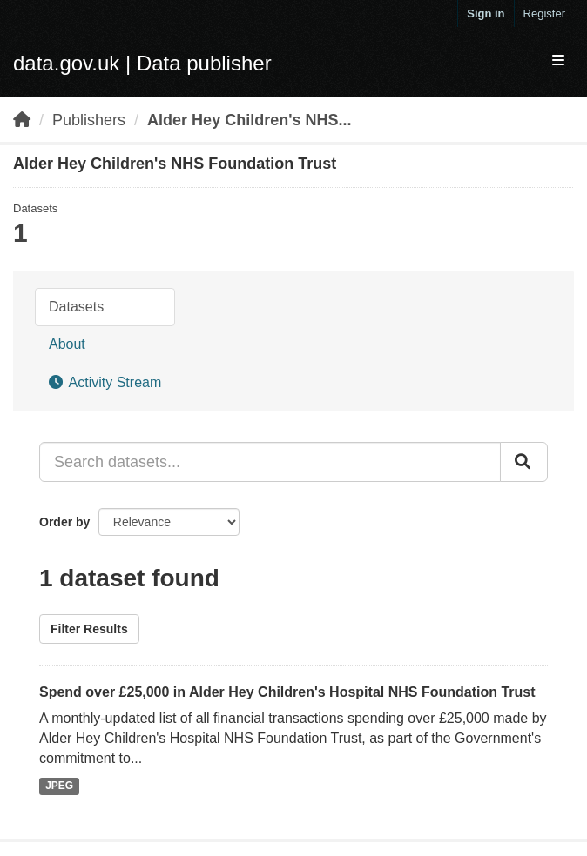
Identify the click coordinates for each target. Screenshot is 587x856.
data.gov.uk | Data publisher (142, 63)
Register (544, 13)
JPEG (59, 785)
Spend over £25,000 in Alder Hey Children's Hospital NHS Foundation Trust (287, 692)
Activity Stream (105, 382)
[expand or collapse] (558, 61)
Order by (64, 522)
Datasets (76, 306)
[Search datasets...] (270, 462)
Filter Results (89, 629)
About (67, 344)
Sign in (485, 13)
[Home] (21, 120)
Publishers (88, 120)
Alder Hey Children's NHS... (249, 120)
